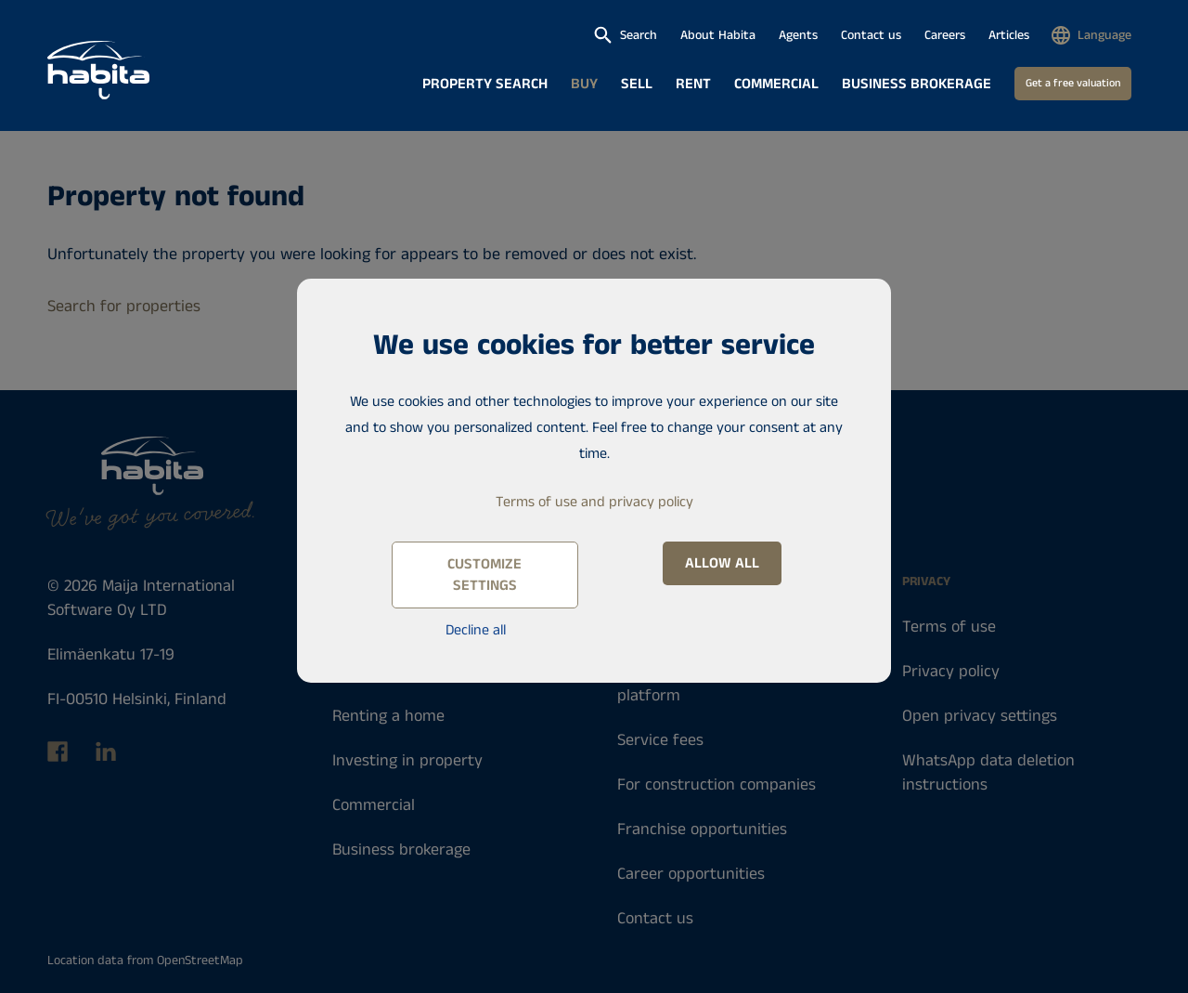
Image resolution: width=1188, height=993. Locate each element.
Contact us (871, 35)
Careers (944, 35)
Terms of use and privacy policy (594, 502)
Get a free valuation (1073, 83)
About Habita (717, 35)
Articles (1008, 35)
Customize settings (484, 575)
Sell (636, 84)
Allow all (722, 563)
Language (1104, 35)
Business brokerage (916, 84)
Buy (584, 84)
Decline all (476, 630)
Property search (485, 84)
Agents (798, 35)
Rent (693, 84)
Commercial (776, 84)
